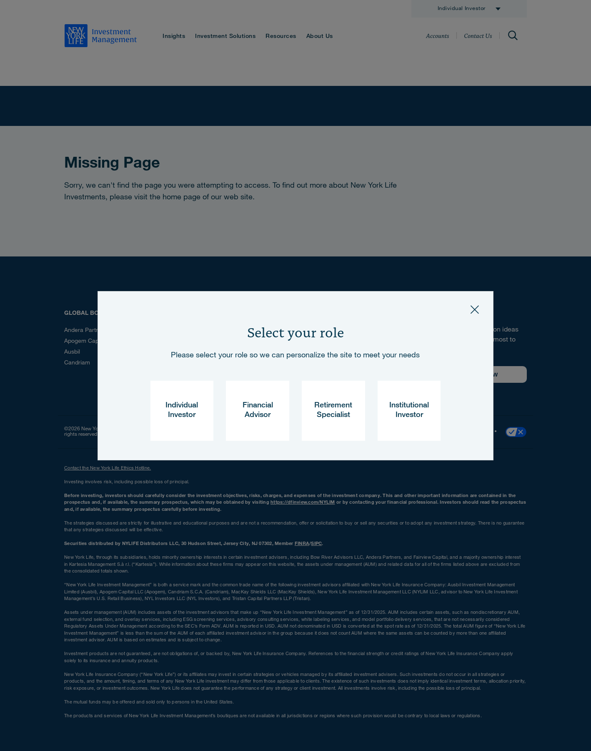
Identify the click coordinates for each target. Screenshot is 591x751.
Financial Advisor (258, 410)
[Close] (475, 310)
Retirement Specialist (333, 410)
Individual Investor (181, 410)
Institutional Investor (409, 410)
